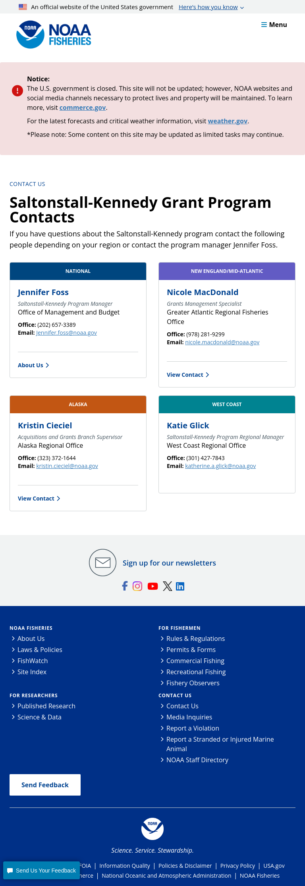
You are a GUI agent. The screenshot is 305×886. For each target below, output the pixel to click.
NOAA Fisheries (31, 628)
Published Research (46, 706)
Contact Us (27, 184)
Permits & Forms (191, 649)
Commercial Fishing (195, 660)
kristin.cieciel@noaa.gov (67, 466)
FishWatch (32, 660)
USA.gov (273, 865)
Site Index (31, 671)
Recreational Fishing (196, 671)
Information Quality (124, 865)
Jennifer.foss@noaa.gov (66, 332)
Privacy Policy (237, 865)
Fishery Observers (193, 683)
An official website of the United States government (128, 7)
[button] (41, 870)
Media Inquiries (189, 717)
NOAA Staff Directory (197, 760)
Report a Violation (192, 728)
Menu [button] (274, 24)
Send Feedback (45, 785)
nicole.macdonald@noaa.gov (222, 342)
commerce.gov (83, 107)
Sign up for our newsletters (169, 563)
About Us (30, 365)
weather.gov (228, 121)
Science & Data (39, 717)
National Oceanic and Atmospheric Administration (166, 875)
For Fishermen (179, 628)
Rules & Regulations (195, 638)
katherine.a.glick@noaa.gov (220, 466)
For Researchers (34, 695)
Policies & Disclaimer (185, 865)
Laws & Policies (39, 649)
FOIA (85, 865)
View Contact (185, 374)
